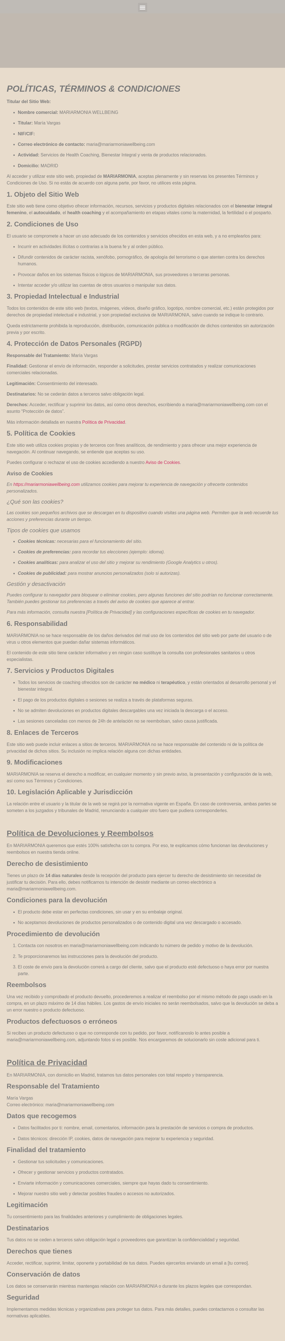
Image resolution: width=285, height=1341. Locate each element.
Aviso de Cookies (163, 462)
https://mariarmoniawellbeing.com (46, 484)
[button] (142, 7)
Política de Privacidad (103, 422)
